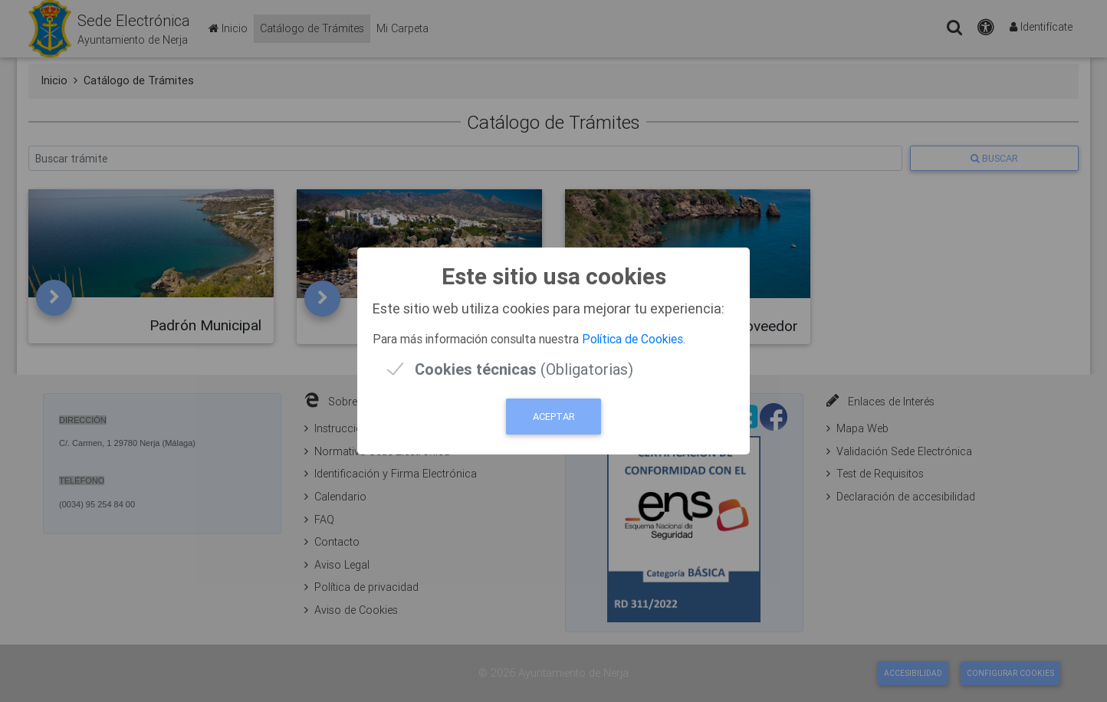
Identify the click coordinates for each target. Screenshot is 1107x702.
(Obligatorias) (524, 369)
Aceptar (554, 416)
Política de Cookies (632, 338)
